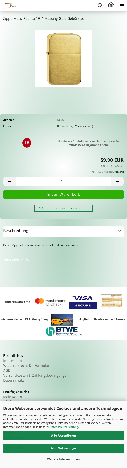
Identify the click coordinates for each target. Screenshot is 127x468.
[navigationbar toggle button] (121, 5)
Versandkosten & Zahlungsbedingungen (36, 375)
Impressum (12, 360)
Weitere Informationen (63, 459)
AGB (6, 370)
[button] (9, 181)
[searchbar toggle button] (100, 5)
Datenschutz (13, 380)
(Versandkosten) (84, 126)
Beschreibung (15, 230)
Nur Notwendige (63, 448)
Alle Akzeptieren (63, 435)
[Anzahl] (63, 181)
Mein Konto (12, 396)
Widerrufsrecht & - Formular (26, 365)
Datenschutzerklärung (64, 427)
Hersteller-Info (16, 259)
